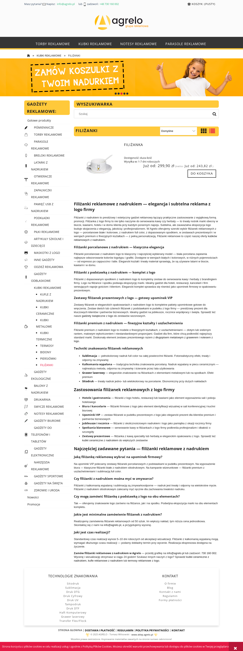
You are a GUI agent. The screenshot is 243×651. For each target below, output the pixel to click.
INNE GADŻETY (44, 260)
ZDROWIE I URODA (47, 490)
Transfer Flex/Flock (73, 621)
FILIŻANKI (46, 365)
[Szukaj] (214, 114)
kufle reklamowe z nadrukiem (105, 560)
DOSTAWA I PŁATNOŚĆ (100, 630)
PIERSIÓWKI (48, 358)
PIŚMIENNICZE (44, 127)
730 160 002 (208, 553)
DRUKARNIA (42, 399)
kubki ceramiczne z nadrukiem (100, 440)
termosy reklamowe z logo (143, 560)
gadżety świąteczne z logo (97, 315)
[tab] (116, 94)
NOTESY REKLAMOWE (49, 414)
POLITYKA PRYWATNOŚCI (152, 630)
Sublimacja (73, 588)
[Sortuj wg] (178, 131)
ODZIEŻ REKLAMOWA (48, 267)
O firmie (170, 583)
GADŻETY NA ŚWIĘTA (48, 483)
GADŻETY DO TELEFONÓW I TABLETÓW (41, 434)
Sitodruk (73, 583)
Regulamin (170, 596)
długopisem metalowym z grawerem (176, 337)
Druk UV (73, 600)
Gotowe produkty (39, 120)
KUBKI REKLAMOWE (47, 288)
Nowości (33, 497)
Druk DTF (72, 608)
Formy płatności (170, 600)
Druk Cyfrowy (73, 596)
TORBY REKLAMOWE (48, 134)
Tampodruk (73, 604)
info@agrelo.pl (112, 525)
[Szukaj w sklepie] (143, 114)
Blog (170, 588)
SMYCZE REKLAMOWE (49, 407)
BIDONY (45, 352)
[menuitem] (52, 44)
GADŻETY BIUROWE (47, 421)
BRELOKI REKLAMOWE (49, 155)
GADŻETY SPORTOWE (48, 476)
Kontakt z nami (170, 592)
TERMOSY (47, 346)
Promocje (33, 504)
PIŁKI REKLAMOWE (46, 232)
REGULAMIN (125, 630)
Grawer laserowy (73, 616)
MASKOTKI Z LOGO (47, 253)
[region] (121, 77)
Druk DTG (73, 592)
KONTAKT (178, 630)
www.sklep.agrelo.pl (142, 634)
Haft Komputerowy (73, 612)
